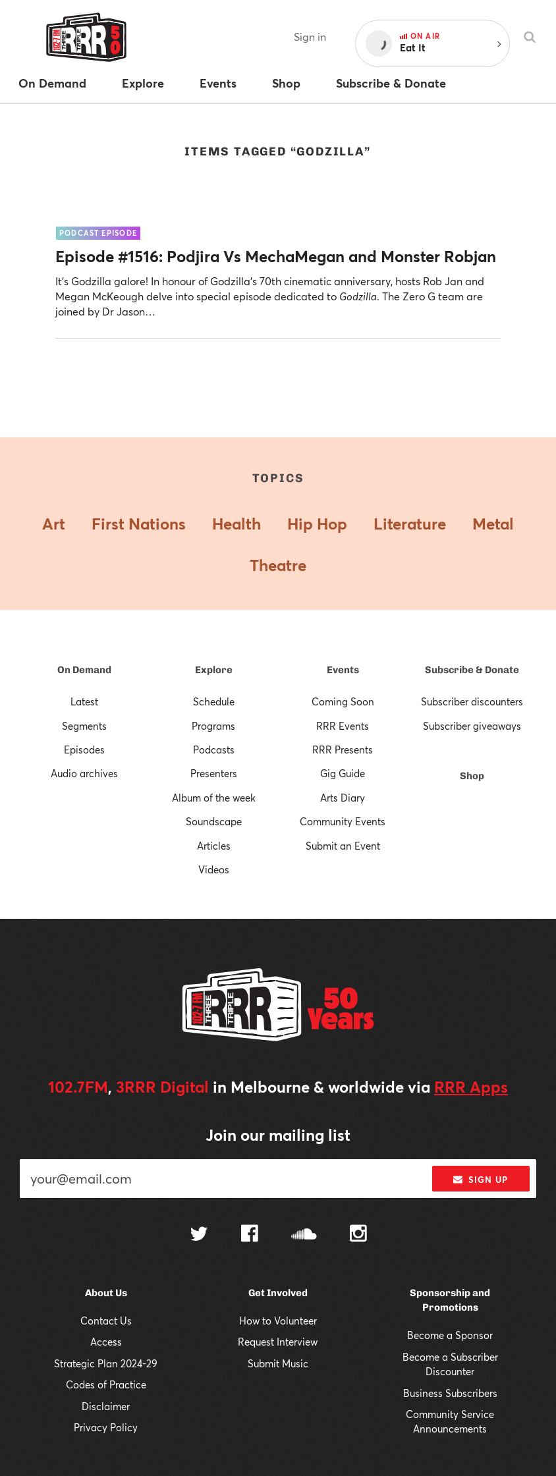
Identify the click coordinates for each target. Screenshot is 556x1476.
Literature (410, 523)
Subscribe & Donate (472, 670)
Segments (84, 725)
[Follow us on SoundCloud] (304, 1235)
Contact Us (106, 1320)
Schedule (214, 701)
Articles (214, 845)
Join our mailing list (278, 1134)
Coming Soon (343, 701)
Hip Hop (317, 523)
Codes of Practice (106, 1384)
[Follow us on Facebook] (249, 1234)
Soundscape (214, 821)
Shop (472, 776)
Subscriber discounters (472, 701)
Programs (213, 725)
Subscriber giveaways (472, 725)
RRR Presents (342, 749)
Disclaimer (106, 1406)
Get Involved (278, 1293)
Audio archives (84, 773)
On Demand (84, 670)
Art (53, 523)
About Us (106, 1293)
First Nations (139, 523)
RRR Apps (471, 1086)
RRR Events (342, 725)
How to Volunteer (278, 1320)
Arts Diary (342, 797)
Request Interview (278, 1341)
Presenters (213, 773)
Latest (84, 701)
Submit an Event (343, 845)
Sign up (480, 1180)
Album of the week (214, 797)
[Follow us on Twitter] (199, 1235)
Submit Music (278, 1363)
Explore (214, 670)
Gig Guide (342, 773)
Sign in (310, 36)
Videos (213, 869)
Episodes (84, 749)
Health (236, 523)
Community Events (342, 821)
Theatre (278, 565)
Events (343, 670)
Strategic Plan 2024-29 (105, 1363)
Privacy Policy (106, 1427)
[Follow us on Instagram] (358, 1234)
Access (106, 1341)
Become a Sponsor (450, 1335)
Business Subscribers (450, 1393)
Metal (493, 523)
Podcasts (214, 749)
